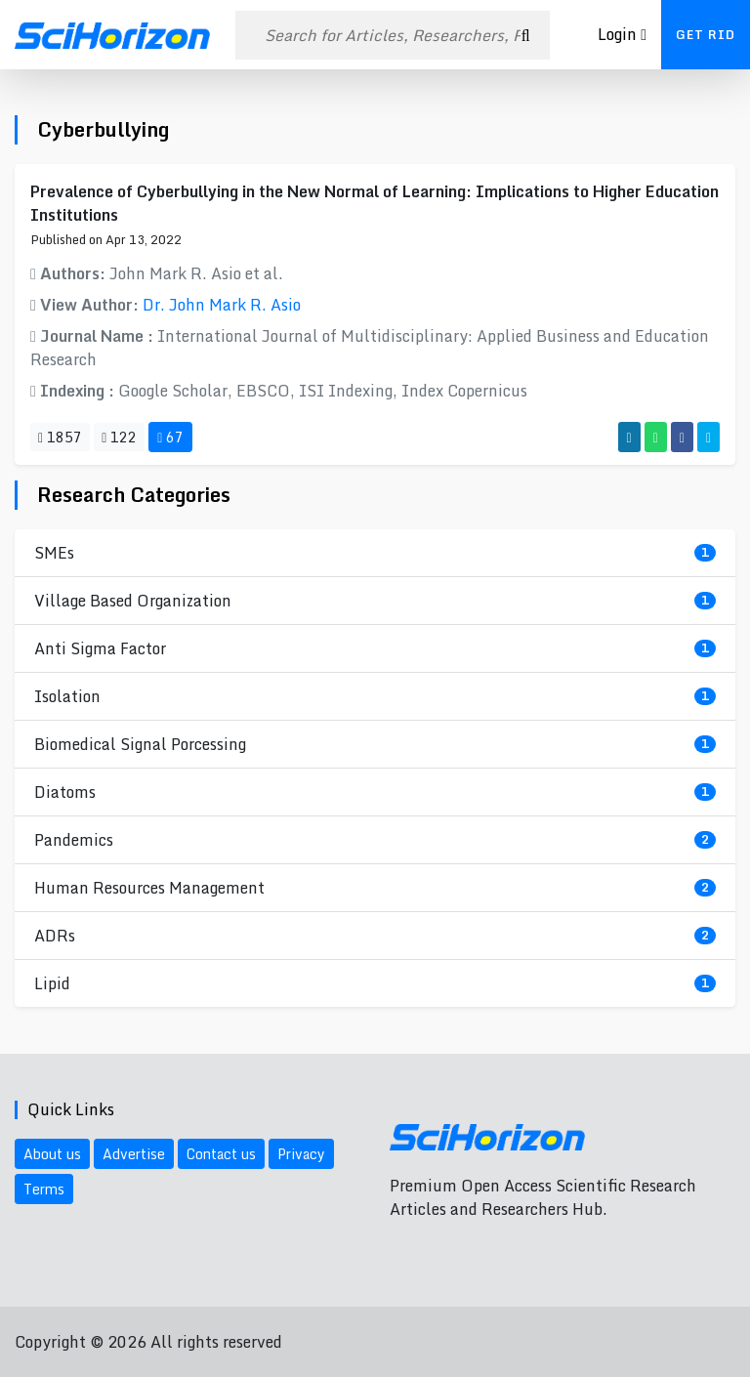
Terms (43, 1189)
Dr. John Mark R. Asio (222, 304)
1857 (60, 437)
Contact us (221, 1154)
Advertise (134, 1154)
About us (52, 1154)
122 (119, 437)
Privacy (301, 1154)
